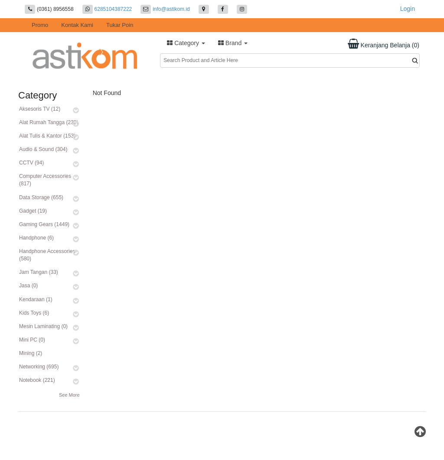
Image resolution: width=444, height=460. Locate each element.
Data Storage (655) (41, 197)
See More (69, 395)
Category (186, 42)
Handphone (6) (36, 238)
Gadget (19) (33, 211)
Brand (233, 42)
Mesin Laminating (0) (43, 326)
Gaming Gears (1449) (44, 224)
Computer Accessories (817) (45, 180)
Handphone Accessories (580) (47, 255)
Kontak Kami (77, 25)
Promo (40, 25)
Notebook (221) (37, 380)
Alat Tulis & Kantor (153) (47, 136)
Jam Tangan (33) (38, 272)
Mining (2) (30, 353)
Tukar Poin (119, 25)
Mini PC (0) (32, 340)
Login (407, 8)
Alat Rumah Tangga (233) (48, 122)
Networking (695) (39, 367)
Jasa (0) (28, 286)
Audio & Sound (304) (43, 149)
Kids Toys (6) (34, 313)
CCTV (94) (31, 163)
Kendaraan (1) (35, 299)
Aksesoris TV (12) (39, 109)
